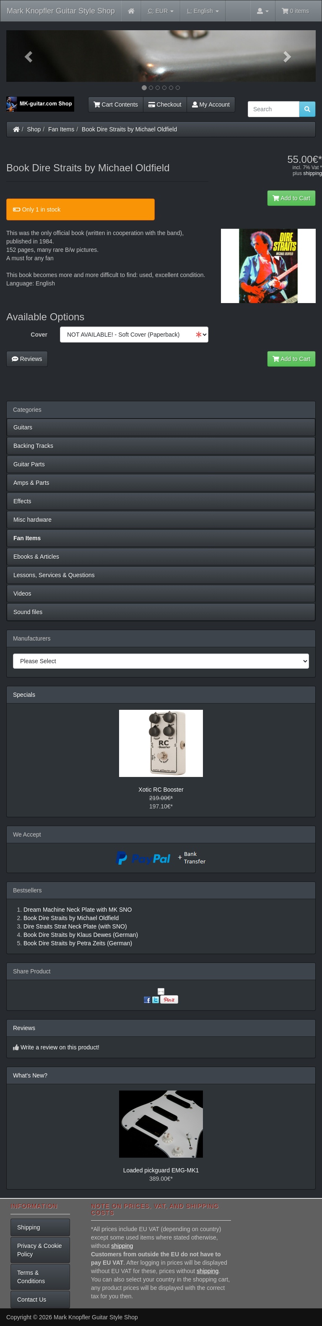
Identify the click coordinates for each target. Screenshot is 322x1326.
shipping (312, 173)
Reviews (27, 359)
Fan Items (61, 129)
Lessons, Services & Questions (54, 575)
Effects (22, 501)
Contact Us (31, 1299)
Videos (22, 593)
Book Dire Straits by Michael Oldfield (129, 129)
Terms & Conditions (31, 1276)
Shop (34, 129)
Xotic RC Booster (160, 789)
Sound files (27, 612)
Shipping (28, 1227)
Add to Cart (291, 198)
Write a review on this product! (60, 1047)
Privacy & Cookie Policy (39, 1250)
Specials (24, 694)
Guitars (22, 427)
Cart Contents (115, 104)
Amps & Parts (31, 482)
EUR (161, 11)
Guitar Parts (29, 464)
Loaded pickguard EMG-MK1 (161, 1170)
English (202, 11)
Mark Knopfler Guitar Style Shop (61, 11)
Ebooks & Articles (36, 556)
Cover (39, 334)
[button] (29, 56)
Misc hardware (32, 519)
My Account (211, 104)
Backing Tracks (33, 445)
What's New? (30, 1075)
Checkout (165, 104)
